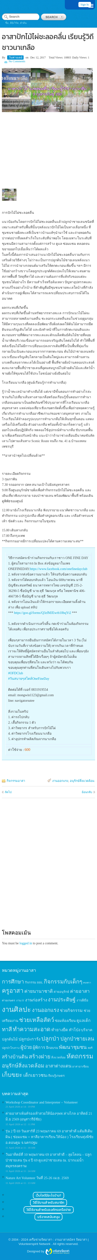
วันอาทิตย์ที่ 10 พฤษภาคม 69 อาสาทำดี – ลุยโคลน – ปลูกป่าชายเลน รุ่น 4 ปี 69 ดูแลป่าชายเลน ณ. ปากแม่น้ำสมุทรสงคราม (48, 1160)
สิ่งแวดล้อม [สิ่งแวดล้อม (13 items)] (58, 1057)
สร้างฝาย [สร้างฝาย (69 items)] (40, 1056)
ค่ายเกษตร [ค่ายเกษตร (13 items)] (8, 1000)
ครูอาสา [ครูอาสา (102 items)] (12, 990)
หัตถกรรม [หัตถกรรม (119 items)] (79, 1056)
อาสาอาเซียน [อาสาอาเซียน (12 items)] (80, 1066)
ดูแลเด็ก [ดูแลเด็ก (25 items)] (84, 1020)
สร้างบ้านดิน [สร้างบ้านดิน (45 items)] (15, 1056)
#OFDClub (15, 673)
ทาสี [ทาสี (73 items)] (7, 1029)
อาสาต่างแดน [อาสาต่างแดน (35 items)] (58, 1065)
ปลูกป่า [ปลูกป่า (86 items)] (50, 1038)
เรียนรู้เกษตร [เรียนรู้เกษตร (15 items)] (56, 1075)
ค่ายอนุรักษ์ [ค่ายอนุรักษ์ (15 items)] (61, 991)
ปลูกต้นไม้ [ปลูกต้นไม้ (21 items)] (10, 1039)
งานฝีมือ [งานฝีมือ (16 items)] (82, 1000)
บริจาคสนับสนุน (48, 1216)
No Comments (17, 61)
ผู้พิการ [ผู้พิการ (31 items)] (39, 1047)
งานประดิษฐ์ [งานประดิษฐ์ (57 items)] (62, 1000)
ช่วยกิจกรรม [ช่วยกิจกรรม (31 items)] (71, 1010)
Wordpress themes (57, 1251)
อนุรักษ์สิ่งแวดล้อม (82, 781)
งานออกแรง (60, 781)
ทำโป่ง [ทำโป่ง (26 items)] (74, 1030)
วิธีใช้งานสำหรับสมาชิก (48, 1202)
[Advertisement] (48, 868)
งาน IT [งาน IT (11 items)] (20, 1000)
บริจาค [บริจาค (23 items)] (86, 1030)
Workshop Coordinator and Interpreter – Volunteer (41, 1102)
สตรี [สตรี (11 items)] (90, 1047)
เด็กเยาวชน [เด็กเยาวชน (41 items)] (35, 1075)
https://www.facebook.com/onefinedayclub (58, 569)
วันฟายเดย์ (15, 57)
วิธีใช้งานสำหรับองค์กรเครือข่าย (48, 1209)
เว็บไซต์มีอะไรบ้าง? (48, 1195)
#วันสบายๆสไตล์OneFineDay (28, 678)
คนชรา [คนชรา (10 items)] (87, 982)
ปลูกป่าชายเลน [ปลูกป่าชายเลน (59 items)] (77, 1039)
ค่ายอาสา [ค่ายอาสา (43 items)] (80, 991)
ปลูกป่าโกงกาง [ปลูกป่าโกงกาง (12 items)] (11, 1048)
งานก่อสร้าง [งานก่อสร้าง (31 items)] (36, 1000)
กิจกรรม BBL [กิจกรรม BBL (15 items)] (34, 982)
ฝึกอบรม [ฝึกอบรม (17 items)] (52, 1048)
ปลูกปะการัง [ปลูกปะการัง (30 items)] (30, 1039)
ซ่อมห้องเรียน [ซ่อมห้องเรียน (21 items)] (65, 1021)
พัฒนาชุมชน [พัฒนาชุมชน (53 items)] (73, 1047)
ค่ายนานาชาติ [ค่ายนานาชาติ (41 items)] (38, 991)
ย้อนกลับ (87, 792)
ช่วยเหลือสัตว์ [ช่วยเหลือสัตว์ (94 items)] (36, 1020)
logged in (26, 943)
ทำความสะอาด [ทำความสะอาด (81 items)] (32, 1029)
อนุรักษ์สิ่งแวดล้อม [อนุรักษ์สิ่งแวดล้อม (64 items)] (23, 1066)
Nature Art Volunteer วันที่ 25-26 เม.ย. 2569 (37, 1178)
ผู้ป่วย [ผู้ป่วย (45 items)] (26, 1047)
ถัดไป (8, 792)
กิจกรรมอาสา (16, 781)
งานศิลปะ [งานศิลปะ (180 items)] (16, 1009)
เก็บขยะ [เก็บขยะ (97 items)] (12, 1075)
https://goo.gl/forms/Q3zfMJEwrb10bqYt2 (42, 613)
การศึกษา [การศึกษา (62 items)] (13, 982)
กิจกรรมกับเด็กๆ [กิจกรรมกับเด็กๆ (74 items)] (63, 981)
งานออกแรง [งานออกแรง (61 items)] (45, 1010)
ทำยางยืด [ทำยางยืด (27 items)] (59, 1030)
